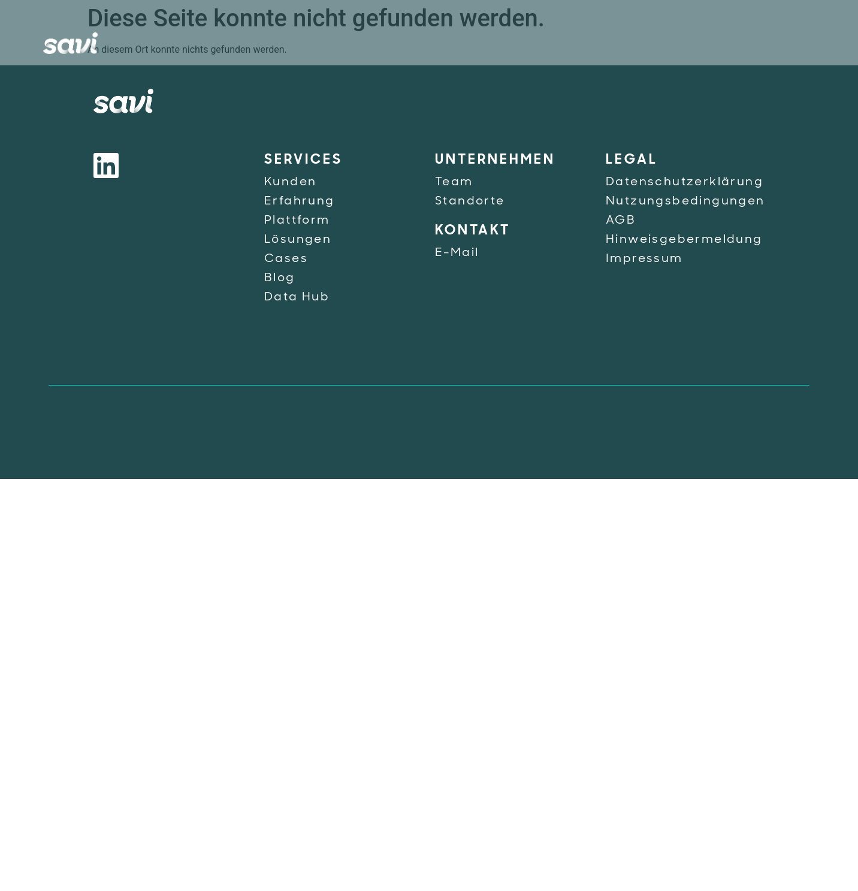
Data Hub (297, 297)
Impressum (644, 259)
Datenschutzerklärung (684, 182)
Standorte (470, 201)
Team (454, 182)
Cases (286, 259)
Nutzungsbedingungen (685, 201)
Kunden (290, 182)
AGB (621, 221)
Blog (279, 278)
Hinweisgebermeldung (684, 240)
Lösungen (297, 240)
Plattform (297, 221)
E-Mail (457, 253)
